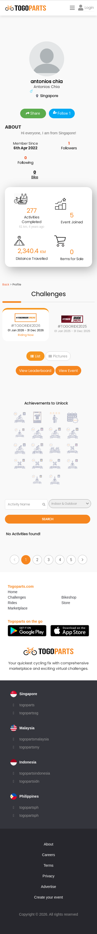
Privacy (49, 876)
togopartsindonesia (34, 773)
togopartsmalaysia (34, 739)
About (48, 844)
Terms (48, 865)
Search (47, 519)
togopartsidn (29, 781)
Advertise (48, 887)
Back (5, 284)
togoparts (26, 705)
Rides (12, 603)
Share (33, 113)
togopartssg (28, 713)
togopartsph (29, 807)
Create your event (48, 897)
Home (12, 592)
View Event (68, 370)
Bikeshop (69, 597)
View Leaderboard (35, 370)
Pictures (58, 356)
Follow (62, 113)
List (35, 356)
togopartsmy (29, 747)
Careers (48, 855)
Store (66, 603)
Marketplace (17, 608)
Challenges (17, 597)
